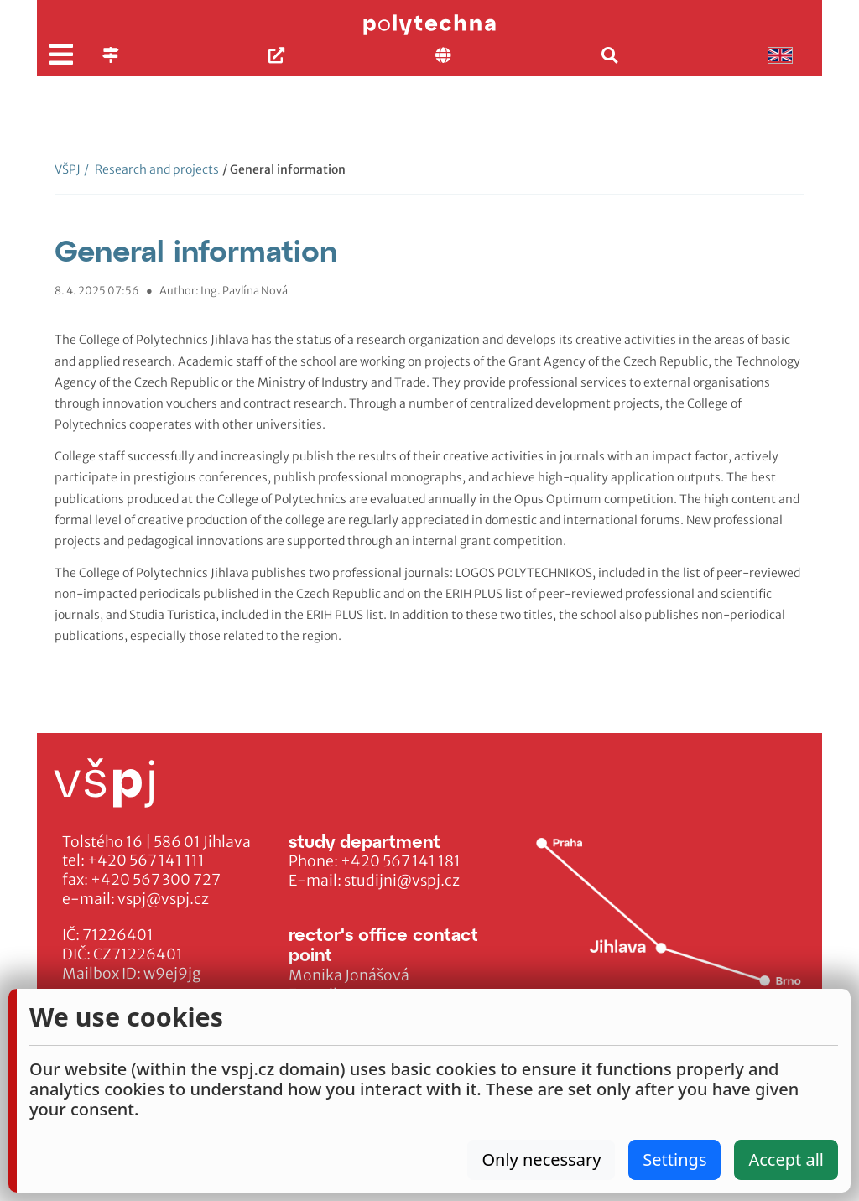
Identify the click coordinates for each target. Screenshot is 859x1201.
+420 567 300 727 (156, 880)
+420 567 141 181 (401, 861)
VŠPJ (68, 169)
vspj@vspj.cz (163, 899)
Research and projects (151, 169)
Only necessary (541, 1159)
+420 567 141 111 (146, 860)
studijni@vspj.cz (402, 880)
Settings (674, 1159)
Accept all (786, 1159)
